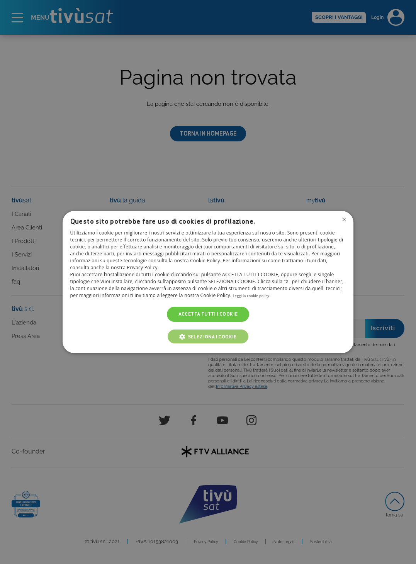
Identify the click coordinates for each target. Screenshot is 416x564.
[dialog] (208, 282)
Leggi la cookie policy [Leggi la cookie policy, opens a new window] (256, 295)
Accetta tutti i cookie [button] (208, 314)
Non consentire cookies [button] (343, 220)
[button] (208, 336)
